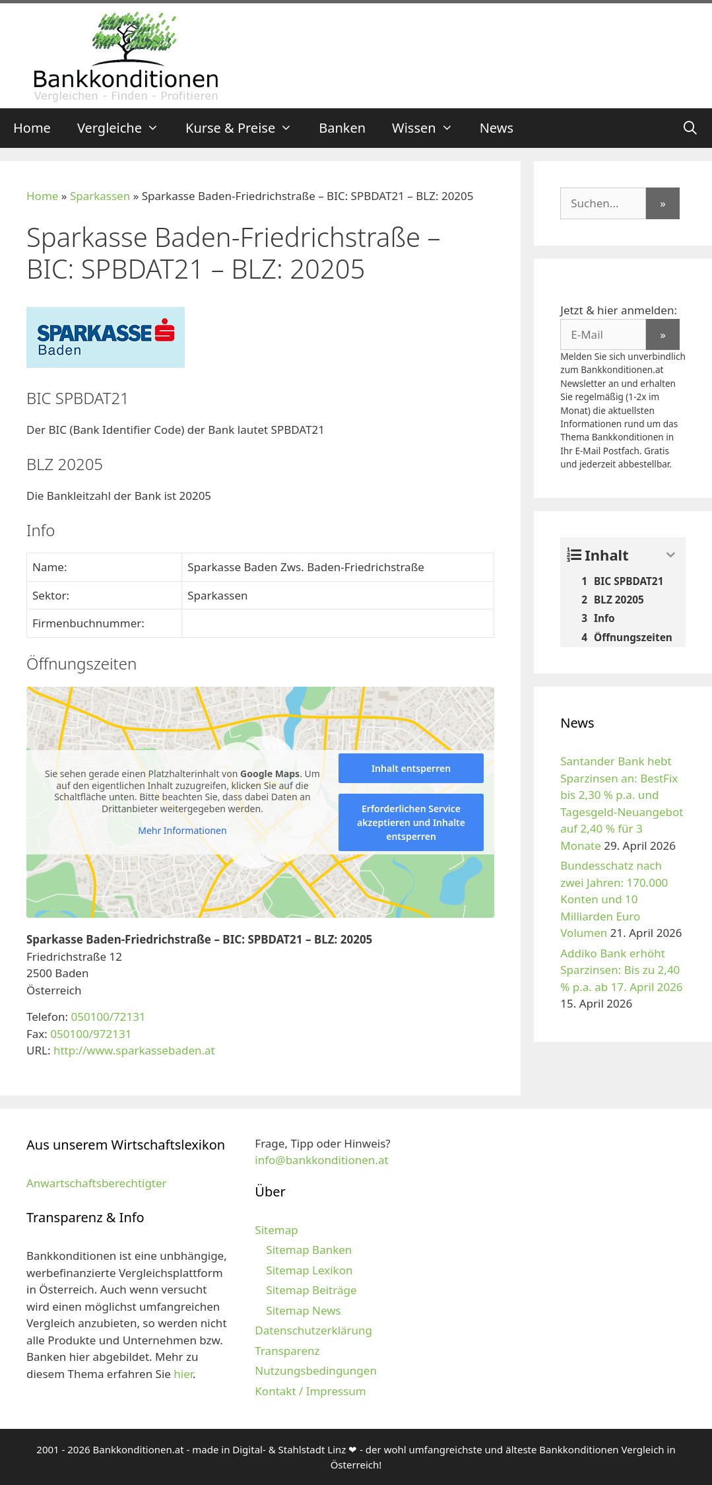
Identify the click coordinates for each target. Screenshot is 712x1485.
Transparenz (287, 1350)
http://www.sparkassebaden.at (134, 1050)
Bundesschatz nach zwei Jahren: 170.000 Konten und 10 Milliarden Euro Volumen (614, 899)
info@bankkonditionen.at (321, 1159)
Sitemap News (303, 1310)
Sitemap (276, 1229)
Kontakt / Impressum (310, 1391)
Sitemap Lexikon (309, 1270)
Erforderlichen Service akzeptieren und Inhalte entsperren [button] (411, 822)
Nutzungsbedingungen (316, 1370)
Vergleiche (124, 128)
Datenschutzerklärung (313, 1330)
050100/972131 (90, 1033)
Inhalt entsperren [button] (411, 768)
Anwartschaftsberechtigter (96, 1183)
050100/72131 (108, 1016)
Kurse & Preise (245, 128)
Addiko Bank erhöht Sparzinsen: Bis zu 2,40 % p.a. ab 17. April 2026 (621, 970)
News (496, 128)
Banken (342, 128)
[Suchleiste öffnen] (690, 128)
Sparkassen (100, 195)
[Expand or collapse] (671, 555)
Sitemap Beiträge (311, 1289)
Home (32, 128)
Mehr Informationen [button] (182, 831)
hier (183, 1373)
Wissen (429, 128)
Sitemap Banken (309, 1249)
